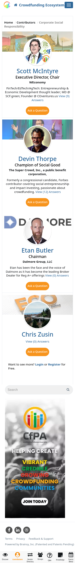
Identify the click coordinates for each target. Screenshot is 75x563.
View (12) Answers (48, 192)
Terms (8, 538)
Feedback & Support (41, 538)
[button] (17, 556)
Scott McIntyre (37, 71)
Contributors (26, 22)
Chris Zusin (37, 334)
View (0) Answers (57, 275)
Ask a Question (37, 110)
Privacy (20, 538)
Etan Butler (38, 250)
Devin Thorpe (37, 159)
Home (8, 22)
